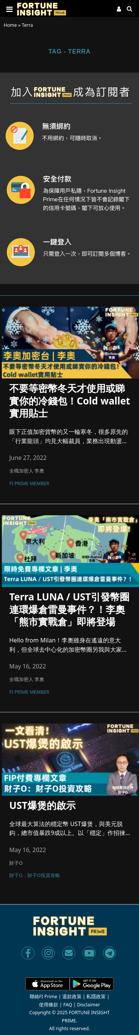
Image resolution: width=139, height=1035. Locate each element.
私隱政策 (96, 996)
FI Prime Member (29, 484)
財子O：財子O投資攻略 (34, 875)
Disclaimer (88, 1005)
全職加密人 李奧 (26, 470)
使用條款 (48, 1005)
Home (10, 25)
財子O (16, 863)
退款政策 (72, 996)
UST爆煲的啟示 (42, 805)
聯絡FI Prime (43, 996)
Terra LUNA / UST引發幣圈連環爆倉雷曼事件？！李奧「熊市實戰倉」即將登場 (69, 609)
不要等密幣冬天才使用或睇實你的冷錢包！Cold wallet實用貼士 (69, 401)
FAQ (67, 1005)
